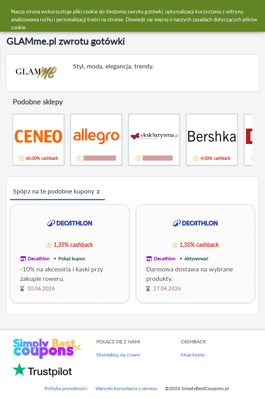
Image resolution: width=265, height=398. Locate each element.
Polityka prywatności (66, 388)
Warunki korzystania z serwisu (126, 388)
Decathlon (39, 259)
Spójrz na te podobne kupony (57, 191)
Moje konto (193, 355)
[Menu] (10, 11)
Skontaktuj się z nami (118, 355)
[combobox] (140, 11)
